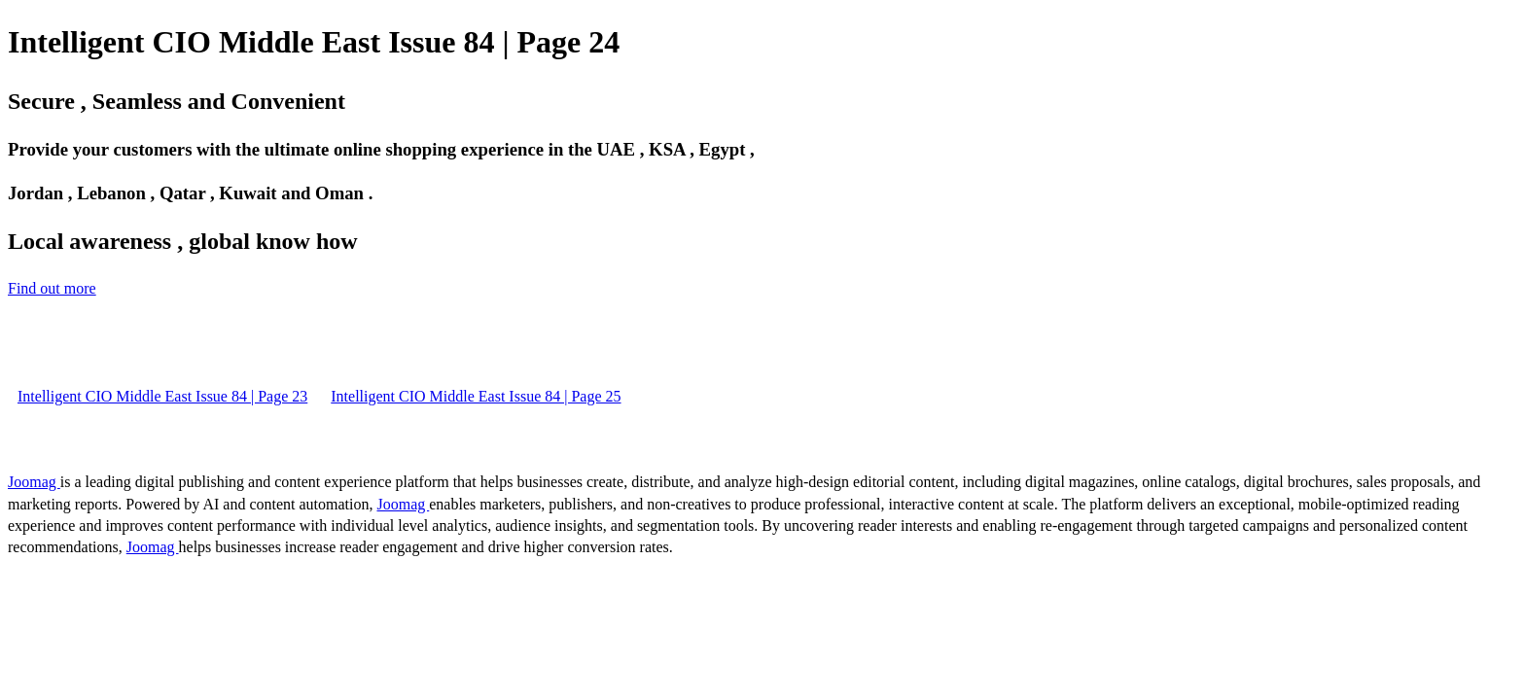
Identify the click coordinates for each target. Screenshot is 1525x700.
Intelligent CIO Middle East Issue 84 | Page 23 (162, 396)
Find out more (52, 288)
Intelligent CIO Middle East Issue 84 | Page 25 (476, 396)
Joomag (34, 481)
